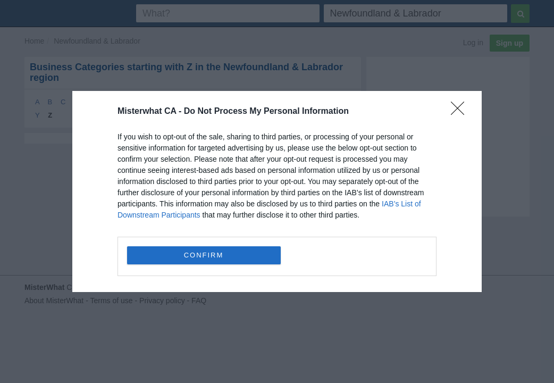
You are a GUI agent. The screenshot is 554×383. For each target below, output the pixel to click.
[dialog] (277, 191)
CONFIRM (204, 255)
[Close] (461, 112)
